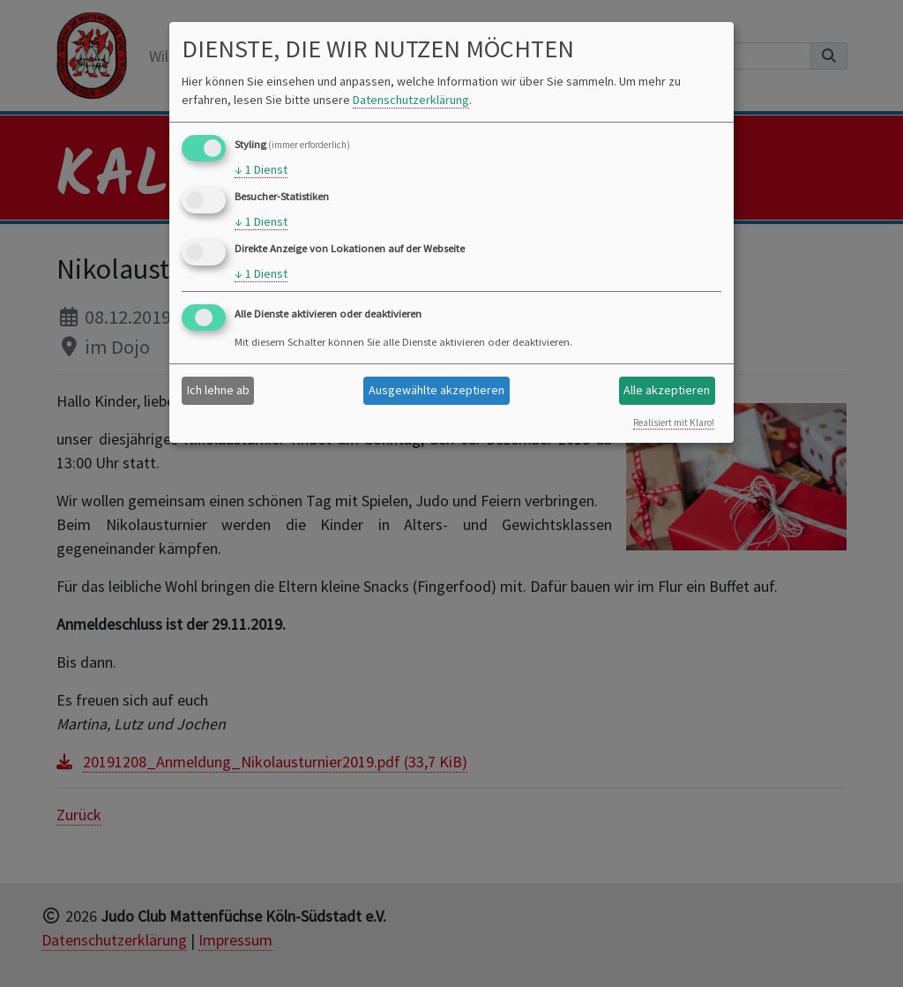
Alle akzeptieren (666, 390)
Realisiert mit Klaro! (673, 422)
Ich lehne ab (218, 390)
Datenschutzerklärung (411, 100)
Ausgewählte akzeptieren (436, 390)
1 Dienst (261, 169)
